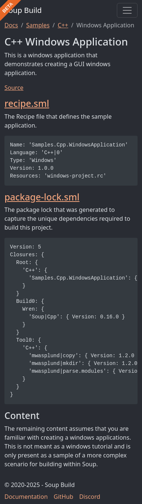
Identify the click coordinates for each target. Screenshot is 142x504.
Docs (11, 25)
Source (13, 88)
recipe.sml (26, 103)
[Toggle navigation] (127, 10)
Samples (38, 25)
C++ (63, 25)
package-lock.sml (42, 197)
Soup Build (23, 10)
